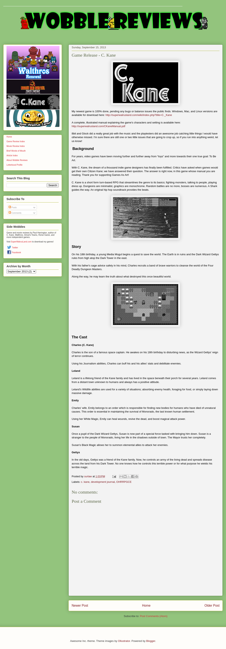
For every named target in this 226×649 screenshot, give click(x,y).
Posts (13, 207)
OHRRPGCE (124, 481)
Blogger (150, 640)
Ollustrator (124, 640)
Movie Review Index (16, 146)
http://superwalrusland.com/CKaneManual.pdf (98, 126)
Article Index (12, 155)
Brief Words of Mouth (16, 151)
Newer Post (80, 605)
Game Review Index (16, 141)
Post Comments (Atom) (153, 616)
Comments (15, 213)
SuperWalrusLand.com (21, 242)
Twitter (15, 247)
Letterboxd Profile (14, 165)
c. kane (85, 481)
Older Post (211, 605)
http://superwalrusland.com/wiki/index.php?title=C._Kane (138, 115)
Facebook (16, 252)
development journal (103, 481)
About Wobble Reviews (17, 160)
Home (146, 605)
